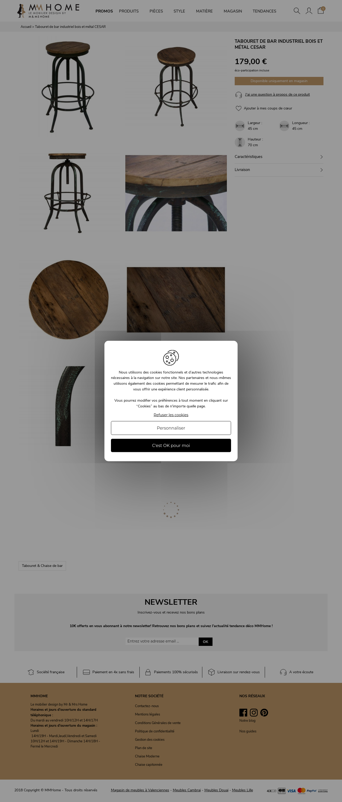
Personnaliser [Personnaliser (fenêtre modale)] (171, 428)
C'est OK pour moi (171, 445)
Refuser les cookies (171, 415)
